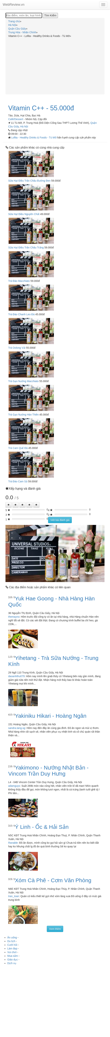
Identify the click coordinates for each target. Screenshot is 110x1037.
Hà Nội (24, 126)
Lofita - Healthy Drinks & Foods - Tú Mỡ (34, 137)
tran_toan (13, 896)
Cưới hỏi (12, 944)
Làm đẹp (12, 948)
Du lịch (11, 941)
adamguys (14, 785)
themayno (13, 616)
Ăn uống (12, 937)
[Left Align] (8, 505)
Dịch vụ (11, 963)
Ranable (13, 842)
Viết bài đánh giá (59, 519)
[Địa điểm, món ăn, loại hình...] (23, 15)
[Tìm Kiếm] (50, 15)
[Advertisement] (55, 65)
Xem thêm (55, 928)
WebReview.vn (13, 4)
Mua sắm (12, 955)
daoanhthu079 (16, 676)
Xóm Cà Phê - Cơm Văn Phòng (53, 880)
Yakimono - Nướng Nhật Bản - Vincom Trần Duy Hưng (48, 771)
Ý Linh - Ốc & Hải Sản (42, 827)
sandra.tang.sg (16, 728)
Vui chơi (12, 952)
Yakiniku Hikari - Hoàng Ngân (50, 716)
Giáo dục (12, 959)
